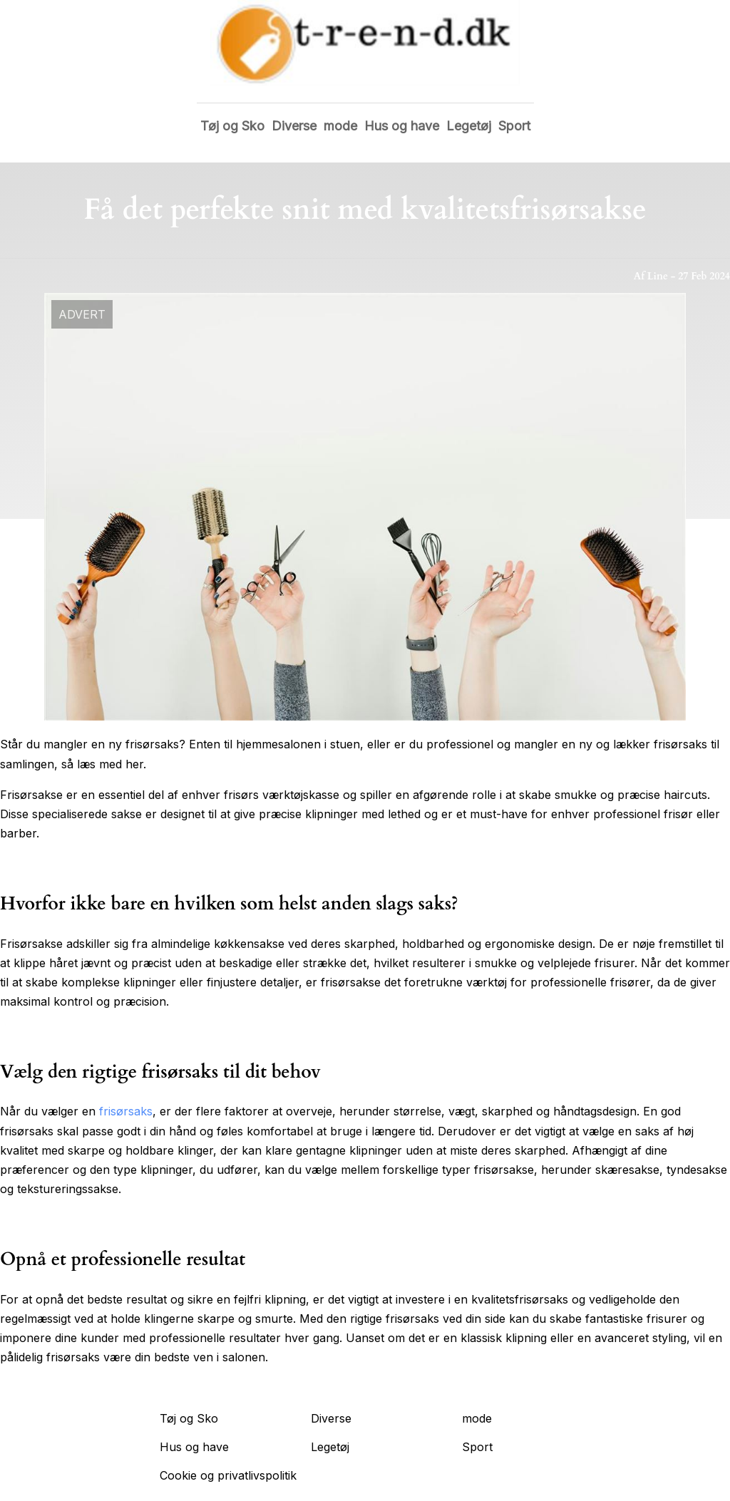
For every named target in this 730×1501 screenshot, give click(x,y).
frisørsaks (126, 1111)
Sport (514, 125)
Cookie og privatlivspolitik (228, 1475)
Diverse (294, 125)
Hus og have (401, 125)
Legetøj (468, 125)
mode (340, 125)
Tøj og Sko (232, 125)
